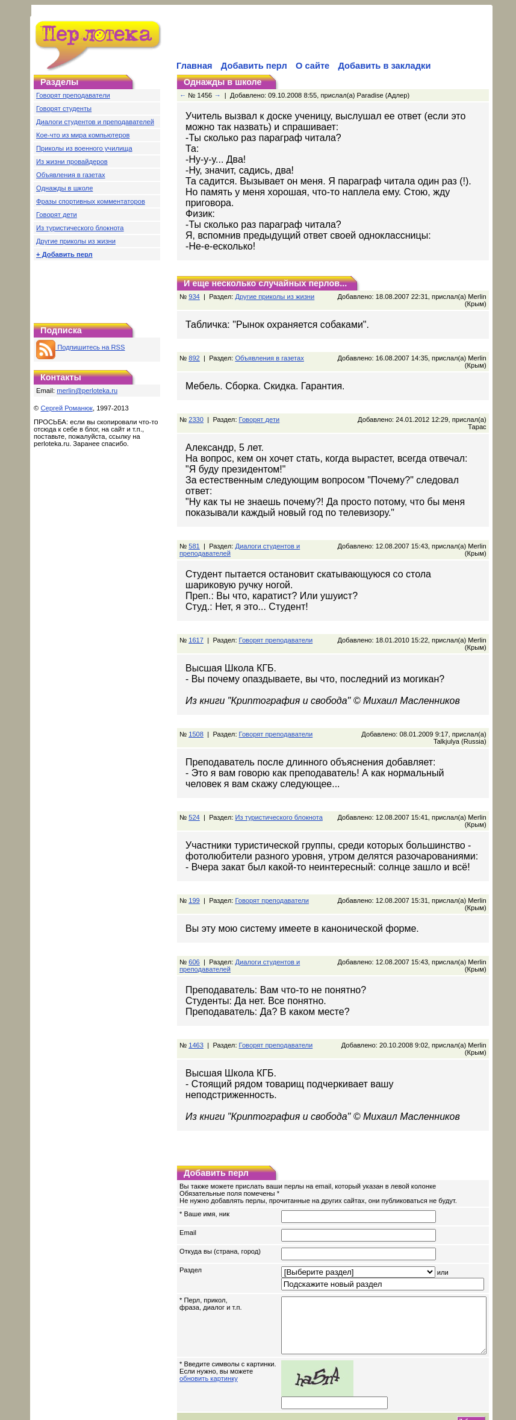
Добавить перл (254, 66)
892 (194, 347)
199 (194, 871)
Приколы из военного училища (84, 148)
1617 (196, 611)
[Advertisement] (315, 40)
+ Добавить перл (64, 254)
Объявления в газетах (70, 174)
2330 (196, 408)
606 (194, 933)
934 (194, 285)
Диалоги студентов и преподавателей (95, 121)
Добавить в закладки (384, 66)
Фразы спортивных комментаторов (90, 201)
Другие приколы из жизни (76, 241)
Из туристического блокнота (80, 227)
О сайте (312, 66)
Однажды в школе (64, 188)
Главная (194, 66)
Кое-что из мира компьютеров (82, 135)
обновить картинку (208, 1349)
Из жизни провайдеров (72, 161)
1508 (196, 705)
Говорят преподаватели (73, 95)
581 (194, 517)
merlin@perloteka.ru (87, 390)
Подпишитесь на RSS (80, 347)
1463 (196, 1016)
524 (194, 788)
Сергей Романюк (66, 408)
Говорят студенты (64, 108)
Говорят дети (56, 214)
